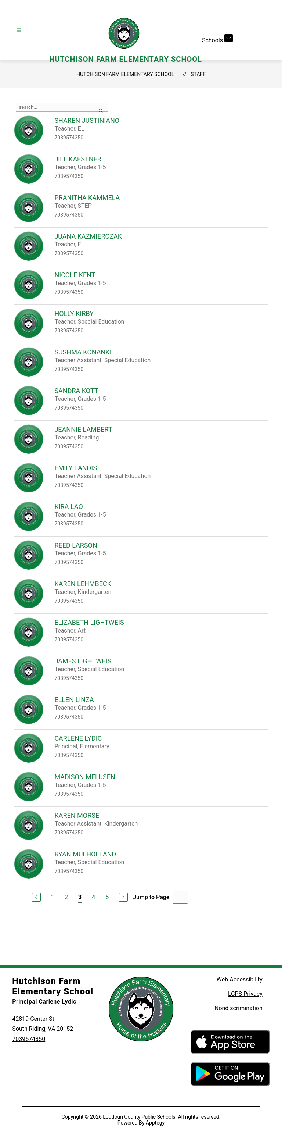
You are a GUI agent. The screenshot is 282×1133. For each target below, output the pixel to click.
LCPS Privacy (245, 993)
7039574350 (28, 1039)
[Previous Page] (36, 897)
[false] (62, 107)
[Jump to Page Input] (180, 897)
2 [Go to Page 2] (66, 897)
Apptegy (155, 1123)
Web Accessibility (240, 979)
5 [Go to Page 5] (107, 897)
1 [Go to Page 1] (52, 897)
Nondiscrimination (238, 1008)
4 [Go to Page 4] (93, 897)
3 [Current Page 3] (80, 897)
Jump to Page (151, 897)
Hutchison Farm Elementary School (125, 74)
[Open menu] (19, 30)
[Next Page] (123, 897)
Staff (198, 74)
